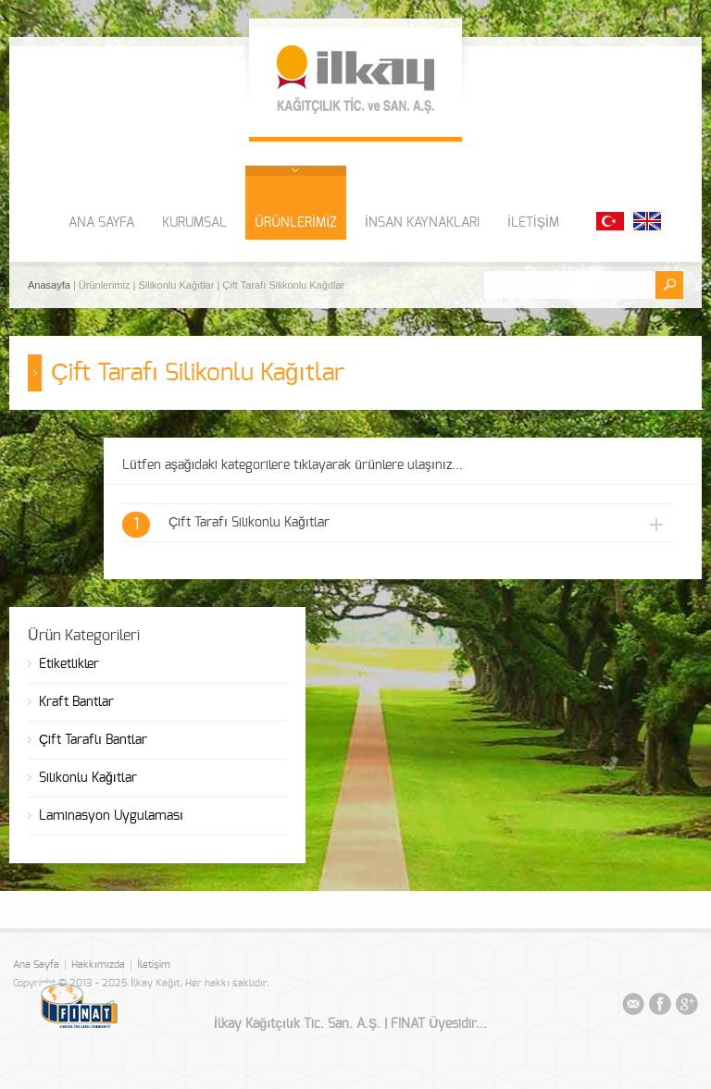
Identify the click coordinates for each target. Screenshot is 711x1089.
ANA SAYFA (101, 223)
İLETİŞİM (533, 223)
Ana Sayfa (36, 964)
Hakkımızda (98, 964)
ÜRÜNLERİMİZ (296, 223)
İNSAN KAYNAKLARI (422, 223)
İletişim (153, 964)
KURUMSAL (194, 223)
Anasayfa (50, 285)
